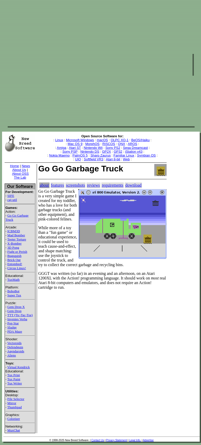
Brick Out (14, 260)
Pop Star (13, 323)
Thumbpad (14, 407)
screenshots (75, 185)
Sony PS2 (112, 148)
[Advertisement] (62, 64)
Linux (59, 140)
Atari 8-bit (113, 159)
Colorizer (13, 419)
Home (14, 166)
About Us (19, 170)
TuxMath (13, 280)
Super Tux (14, 295)
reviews (93, 185)
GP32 (118, 151)
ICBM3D (13, 231)
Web (126, 159)
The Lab (20, 177)
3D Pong (13, 247)
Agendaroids (15, 351)
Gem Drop (14, 311)
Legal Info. (135, 440)
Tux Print (13, 375)
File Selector (15, 399)
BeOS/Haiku (140, 140)
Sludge (12, 327)
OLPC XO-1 (119, 140)
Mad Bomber (16, 235)
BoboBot (13, 291)
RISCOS (108, 144)
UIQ (78, 159)
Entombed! (14, 264)
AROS (132, 144)
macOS (102, 140)
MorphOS (92, 144)
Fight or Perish (17, 252)
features (57, 185)
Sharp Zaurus (100, 155)
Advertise (148, 440)
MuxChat (13, 430)
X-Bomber (14, 243)
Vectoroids (14, 343)
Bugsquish (14, 256)
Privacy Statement (116, 440)
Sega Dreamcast (135, 148)
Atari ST (75, 148)
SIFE (10, 196)
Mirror (11, 403)
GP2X (106, 151)
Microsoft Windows (80, 140)
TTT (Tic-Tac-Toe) (20, 315)
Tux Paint (13, 379)
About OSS (20, 174)
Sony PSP (70, 151)
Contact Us (97, 440)
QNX (121, 144)
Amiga (61, 148)
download (133, 185)
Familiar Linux (123, 155)
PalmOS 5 (80, 155)
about (44, 185)
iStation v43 (133, 151)
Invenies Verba (17, 319)
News (26, 166)
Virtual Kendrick (18, 367)
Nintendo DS (89, 151)
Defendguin (15, 347)
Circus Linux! (16, 268)
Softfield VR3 (93, 159)
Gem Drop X (16, 307)
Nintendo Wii (93, 148)
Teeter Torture (16, 239)
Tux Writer (14, 383)
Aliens (11, 355)
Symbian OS (146, 155)
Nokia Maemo (59, 155)
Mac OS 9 (75, 144)
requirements (112, 185)
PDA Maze (14, 331)
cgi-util (12, 200)
